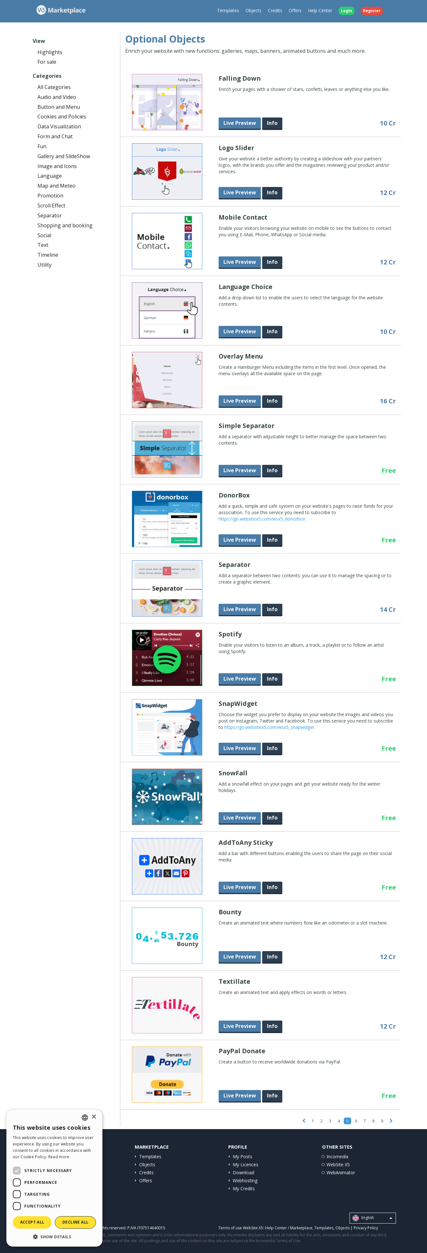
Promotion (50, 195)
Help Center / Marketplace (288, 1228)
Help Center (320, 10)
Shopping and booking (65, 225)
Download (243, 1172)
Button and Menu (58, 106)
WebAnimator (340, 1172)
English (372, 1218)
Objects (254, 10)
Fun (41, 146)
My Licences (245, 1164)
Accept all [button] (32, 1222)
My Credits (244, 1188)
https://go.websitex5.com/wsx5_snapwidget (269, 727)
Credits (275, 10)
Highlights (49, 52)
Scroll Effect (51, 205)
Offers (295, 10)
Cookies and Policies (61, 116)
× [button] (93, 1117)
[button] (54, 1236)
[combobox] (85, 1117)
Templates (228, 10)
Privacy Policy (366, 1228)
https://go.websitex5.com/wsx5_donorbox (262, 519)
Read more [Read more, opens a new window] (58, 1157)
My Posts (242, 1156)
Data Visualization (59, 126)
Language (49, 175)
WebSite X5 (338, 1164)
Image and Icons (57, 166)
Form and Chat (55, 136)
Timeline (47, 254)
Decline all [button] (75, 1222)
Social (44, 235)
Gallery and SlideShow (63, 156)
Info (272, 122)
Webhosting (245, 1180)
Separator (49, 215)
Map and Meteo (56, 185)
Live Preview (239, 122)
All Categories (54, 87)
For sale (46, 61)
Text (42, 244)
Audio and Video (56, 97)
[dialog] (54, 1178)
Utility (44, 264)
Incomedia (337, 1156)
